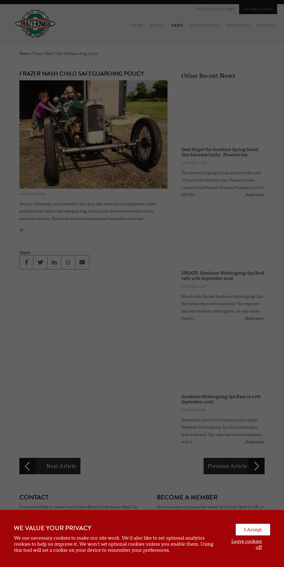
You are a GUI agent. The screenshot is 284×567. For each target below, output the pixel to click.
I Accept (253, 530)
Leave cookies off (246, 544)
